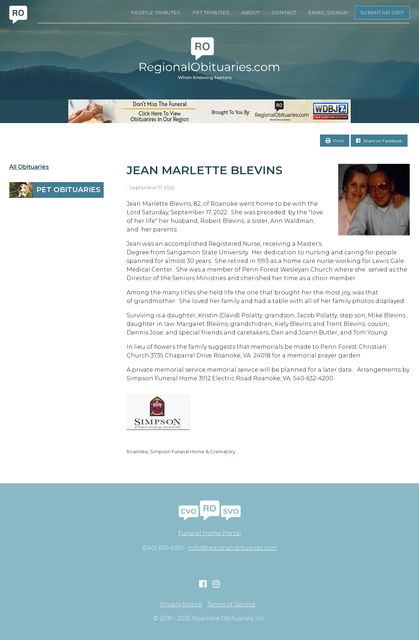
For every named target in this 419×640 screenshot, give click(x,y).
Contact (284, 12)
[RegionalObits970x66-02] (209, 111)
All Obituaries (29, 167)
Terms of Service (231, 604)
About (250, 12)
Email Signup (328, 12)
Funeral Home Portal (209, 533)
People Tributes (155, 12)
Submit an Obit (382, 12)
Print (334, 140)
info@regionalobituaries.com (232, 547)
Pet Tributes (210, 12)
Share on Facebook (379, 140)
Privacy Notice (181, 604)
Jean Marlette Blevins (204, 170)
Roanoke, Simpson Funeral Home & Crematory (181, 451)
